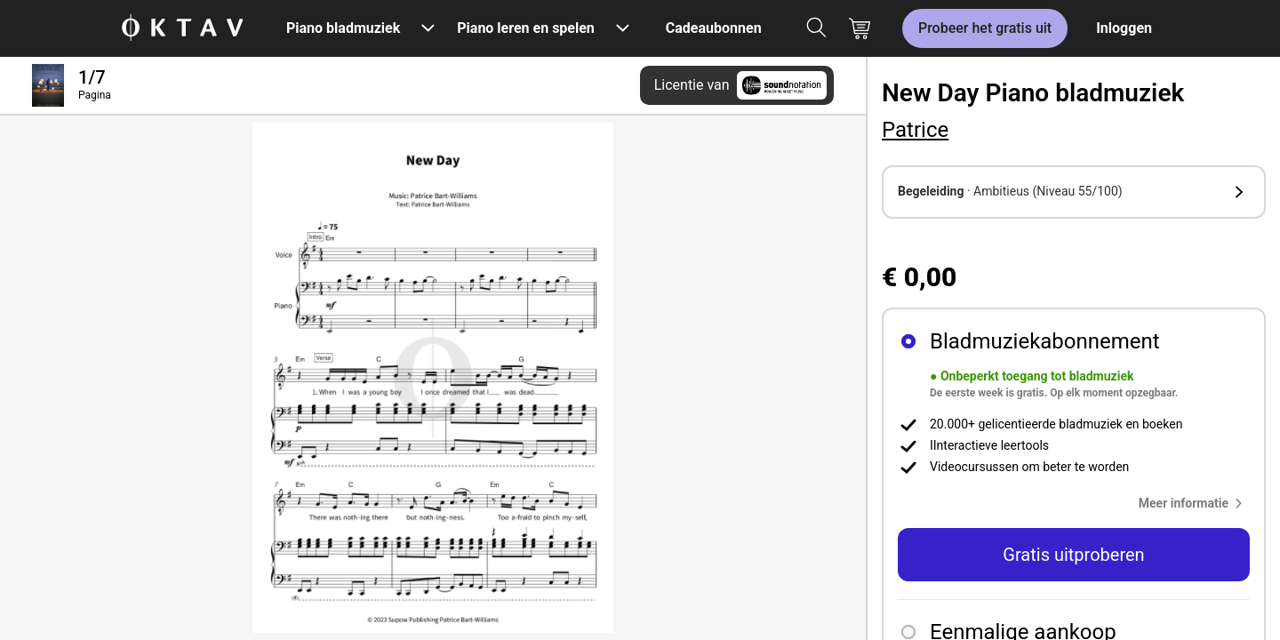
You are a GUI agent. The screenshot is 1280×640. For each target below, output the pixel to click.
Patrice (915, 129)
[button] (1074, 192)
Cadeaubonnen (714, 28)
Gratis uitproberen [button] (1073, 554)
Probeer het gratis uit (985, 28)
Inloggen (1124, 28)
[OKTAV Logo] (182, 28)
